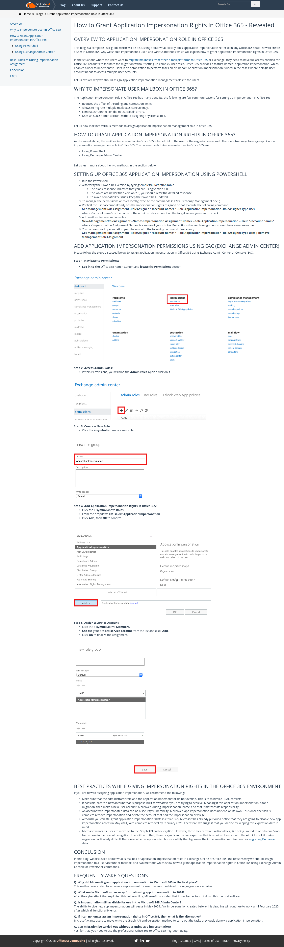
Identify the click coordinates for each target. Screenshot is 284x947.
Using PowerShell (26, 46)
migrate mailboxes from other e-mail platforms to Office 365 (168, 60)
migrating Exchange (262, 839)
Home (27, 14)
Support (96, 5)
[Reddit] (147, 941)
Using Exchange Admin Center (35, 52)
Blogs (39, 14)
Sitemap (185, 941)
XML (197, 941)
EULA (226, 941)
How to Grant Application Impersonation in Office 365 (28, 38)
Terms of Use (211, 941)
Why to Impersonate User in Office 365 (35, 29)
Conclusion (17, 70)
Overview (16, 23)
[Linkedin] (142, 941)
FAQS (13, 76)
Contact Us (115, 5)
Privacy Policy (241, 941)
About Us (78, 5)
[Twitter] (136, 941)
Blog (62, 5)
